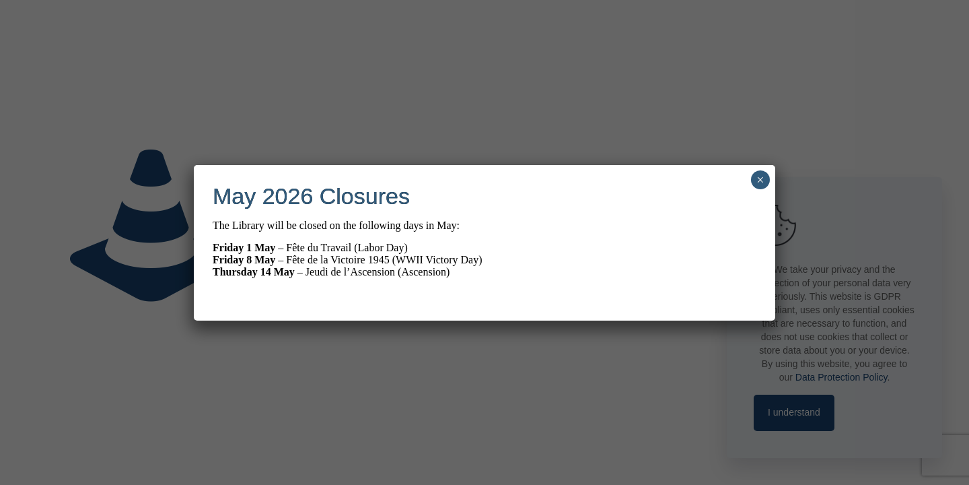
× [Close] (760, 179)
